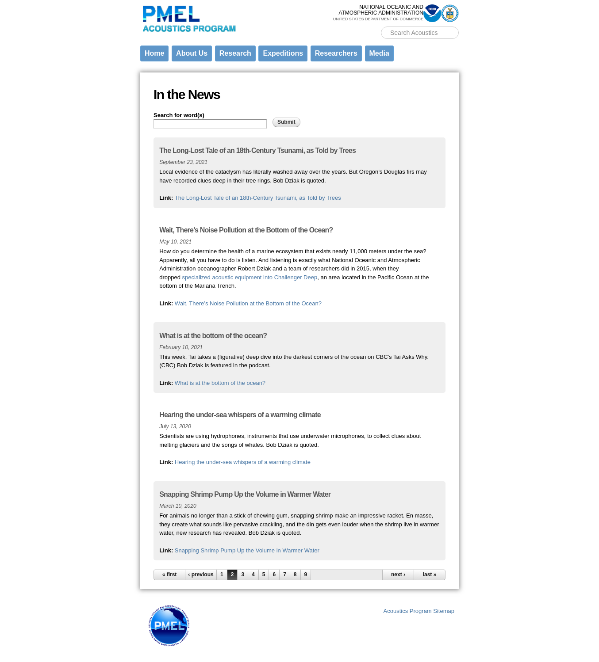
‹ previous (200, 574)
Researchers (336, 53)
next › (398, 574)
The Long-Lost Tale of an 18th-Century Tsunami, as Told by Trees (258, 197)
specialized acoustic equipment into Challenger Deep (250, 277)
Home (154, 53)
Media (379, 53)
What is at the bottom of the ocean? (220, 383)
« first (169, 574)
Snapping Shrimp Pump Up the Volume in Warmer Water (247, 550)
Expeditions (283, 53)
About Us (191, 53)
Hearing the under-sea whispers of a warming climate (243, 462)
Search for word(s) (179, 115)
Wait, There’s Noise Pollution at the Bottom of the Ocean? (248, 303)
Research (235, 53)
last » (430, 574)
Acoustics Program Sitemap (419, 611)
